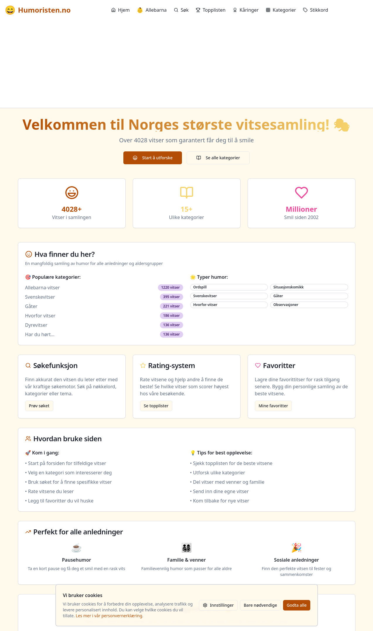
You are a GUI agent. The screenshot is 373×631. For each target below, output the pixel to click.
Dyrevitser (36, 325)
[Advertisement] (186, 64)
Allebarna (152, 10)
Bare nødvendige (260, 605)
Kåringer (246, 10)
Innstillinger (218, 605)
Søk (181, 10)
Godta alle (296, 605)
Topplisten (211, 10)
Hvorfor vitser (40, 315)
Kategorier (281, 10)
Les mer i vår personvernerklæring (109, 615)
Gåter (31, 306)
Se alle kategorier (218, 157)
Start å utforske (153, 157)
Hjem (120, 10)
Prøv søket (39, 405)
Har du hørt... (39, 334)
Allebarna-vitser (42, 287)
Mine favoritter (273, 405)
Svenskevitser (40, 297)
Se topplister (156, 405)
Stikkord (315, 10)
